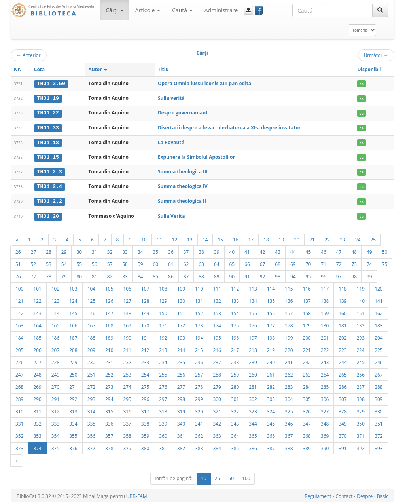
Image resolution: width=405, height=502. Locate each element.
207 (55, 348)
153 (217, 311)
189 (109, 336)
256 (181, 373)
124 (73, 299)
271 (73, 385)
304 (289, 397)
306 (325, 397)
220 (289, 348)
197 (253, 336)
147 (109, 311)
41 (247, 250)
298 (181, 397)
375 (55, 446)
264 (325, 373)
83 (125, 275)
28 (48, 250)
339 (163, 422)
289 (19, 397)
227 (37, 360)
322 (235, 410)
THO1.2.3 (49, 171)
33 (125, 250)
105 (109, 287)
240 (271, 360)
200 (307, 336)
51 (18, 262)
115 (289, 287)
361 (181, 434)
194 (199, 336)
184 (19, 336)
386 (253, 446)
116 (307, 287)
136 (289, 299)
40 (232, 250)
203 (361, 336)
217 (235, 348)
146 (91, 311)
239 (253, 360)
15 (220, 238)
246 (378, 360)
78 (48, 275)
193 (181, 336)
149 (145, 311)
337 (127, 422)
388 (289, 446)
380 (145, 446)
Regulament (318, 494)
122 (37, 299)
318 (163, 410)
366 (271, 434)
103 (73, 287)
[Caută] (380, 10)
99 (369, 275)
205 (19, 348)
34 (140, 250)
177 (271, 324)
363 (217, 434)
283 (289, 385)
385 (235, 446)
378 (109, 446)
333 (55, 422)
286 (342, 385)
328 (342, 410)
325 (289, 410)
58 (125, 262)
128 (145, 299)
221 (307, 348)
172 (181, 324)
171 (163, 324)
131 (199, 299)
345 (271, 422)
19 (281, 238)
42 (262, 250)
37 (186, 250)
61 (171, 262)
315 (109, 410)
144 (55, 311)
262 (289, 373)
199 (289, 336)
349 (342, 422)
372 (378, 434)
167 (91, 324)
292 (73, 397)
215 (199, 348)
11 (159, 238)
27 (33, 250)
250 (73, 373)
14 (205, 238)
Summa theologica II (182, 199)
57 (110, 262)
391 (342, 446)
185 (37, 336)
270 (55, 385)
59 (140, 262)
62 (186, 262)
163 (19, 324)
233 (145, 360)
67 (262, 262)
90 (232, 275)
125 (91, 299)
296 (145, 397)
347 (307, 422)
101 (37, 287)
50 (385, 250)
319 (181, 410)
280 (235, 385)
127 (127, 299)
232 (127, 360)
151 (181, 311)
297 (163, 397)
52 (33, 262)
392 (361, 446)
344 (253, 422)
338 (145, 422)
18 (266, 238)
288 (378, 385)
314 (91, 410)
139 (342, 299)
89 (217, 275)
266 (361, 373)
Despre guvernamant (183, 112)
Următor (376, 55)
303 (271, 397)
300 (217, 397)
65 (232, 262)
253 (127, 373)
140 (361, 299)
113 (253, 287)
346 (289, 422)
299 (199, 397)
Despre (365, 494)
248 (37, 373)
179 (307, 324)
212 (145, 348)
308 (361, 397)
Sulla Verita (171, 214)
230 (91, 360)
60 (155, 262)
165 (55, 324)
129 (163, 299)
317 (145, 410)
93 (277, 275)
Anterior (29, 55)
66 (247, 262)
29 (64, 250)
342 (217, 422)
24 (358, 238)
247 (19, 373)
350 (361, 422)
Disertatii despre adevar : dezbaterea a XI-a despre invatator (229, 127)
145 (73, 311)
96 (323, 275)
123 (55, 299)
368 (307, 434)
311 (37, 410)
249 (55, 373)
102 (55, 287)
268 (19, 385)
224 (361, 348)
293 (91, 397)
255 (163, 373)
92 (262, 275)
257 (199, 373)
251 (91, 373)
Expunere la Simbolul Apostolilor (196, 156)
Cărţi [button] (114, 10)
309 (378, 397)
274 (127, 385)
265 (342, 373)
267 (378, 373)
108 (163, 287)
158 (307, 311)
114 (271, 287)
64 (217, 262)
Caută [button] (182, 10)
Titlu (163, 69)
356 (91, 434)
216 (217, 348)
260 (253, 373)
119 (361, 287)
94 (293, 275)
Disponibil (369, 69)
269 (37, 385)
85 (155, 275)
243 (325, 360)
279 (217, 385)
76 (18, 275)
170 (145, 324)
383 (199, 446)
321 (217, 410)
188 (91, 336)
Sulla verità (171, 98)
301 (235, 397)
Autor (97, 69)
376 (73, 446)
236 (199, 360)
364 (235, 434)
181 (342, 324)
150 (163, 311)
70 (308, 262)
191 (145, 336)
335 (91, 422)
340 (181, 422)
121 (19, 299)
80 (79, 275)
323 (253, 410)
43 (277, 250)
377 (91, 446)
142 (19, 311)
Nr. (17, 69)
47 (339, 250)
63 (201, 262)
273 (109, 385)
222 (325, 348)
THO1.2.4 (49, 185)
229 (73, 360)
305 (307, 397)
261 (271, 373)
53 (48, 262)
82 (110, 275)
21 (312, 238)
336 (109, 422)
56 (94, 262)
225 (378, 348)
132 (217, 299)
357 (109, 434)
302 (253, 397)
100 (19, 287)
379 (127, 446)
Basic (382, 494)
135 (271, 299)
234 (163, 360)
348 (325, 422)
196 (235, 336)
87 (186, 275)
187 (73, 336)
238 (235, 360)
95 (308, 275)
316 (127, 410)
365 (253, 434)
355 (73, 434)
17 (251, 238)
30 (79, 250)
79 (64, 275)
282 (271, 385)
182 (361, 324)
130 (181, 299)
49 (369, 250)
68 (277, 262)
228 (55, 360)
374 (37, 446)
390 (325, 446)
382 (181, 446)
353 (37, 434)
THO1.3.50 (51, 83)
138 (325, 299)
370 (342, 434)
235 (181, 360)
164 (37, 324)
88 (201, 275)
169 (127, 324)
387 (271, 446)
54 (64, 262)
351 (378, 422)
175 (235, 324)
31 (94, 250)
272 (91, 385)
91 (247, 275)
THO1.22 (48, 112)
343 (235, 422)
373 (19, 446)
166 (73, 324)
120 (378, 287)
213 (163, 348)
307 (342, 397)
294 (109, 397)
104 (91, 287)
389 (307, 446)
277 (181, 385)
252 (109, 373)
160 (342, 311)
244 (342, 360)
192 (163, 336)
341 (199, 422)
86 (171, 275)
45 (308, 250)
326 (307, 410)
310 (19, 410)
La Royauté (171, 141)
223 (342, 348)
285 (325, 385)
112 (235, 287)
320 (199, 410)
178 (289, 324)
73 (354, 262)
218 (253, 348)
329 (361, 410)
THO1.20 (48, 214)
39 (217, 250)
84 (140, 275)
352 (19, 434)
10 (144, 238)
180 (325, 324)
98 (354, 275)
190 (127, 336)
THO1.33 (48, 127)
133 (235, 299)
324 (271, 410)
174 (217, 324)
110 (199, 287)
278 (199, 385)
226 (19, 360)
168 (109, 324)
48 (354, 250)
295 (127, 397)
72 (339, 262)
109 (181, 287)
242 (307, 360)
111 (217, 287)
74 (369, 262)
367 (289, 434)
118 (342, 287)
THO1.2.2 (49, 199)
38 (201, 250)
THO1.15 (48, 156)
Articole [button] (147, 10)
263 (307, 373)
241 (289, 360)
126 (109, 299)
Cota (39, 69)
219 (271, 348)
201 (325, 336)
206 (37, 348)
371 (361, 434)
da (362, 83)
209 (91, 348)
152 (199, 311)
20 (296, 238)
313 (73, 410)
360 (163, 434)
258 (217, 373)
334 (73, 422)
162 (378, 311)
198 (271, 336)
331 (19, 422)
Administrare (221, 10)
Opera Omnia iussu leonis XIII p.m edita (204, 83)
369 (325, 434)
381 (163, 446)
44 (293, 250)
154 (235, 311)
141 (378, 299)
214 (181, 348)
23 (342, 238)
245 (361, 360)
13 (190, 238)
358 (127, 434)
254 (145, 373)
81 (94, 275)
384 (217, 446)
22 (327, 238)
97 (339, 275)
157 (289, 311)
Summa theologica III (183, 170)
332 (37, 422)
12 (174, 238)
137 (307, 299)
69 (293, 262)
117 (325, 287)
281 (253, 385)
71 (323, 262)
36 (171, 250)
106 (127, 287)
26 (18, 250)
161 (361, 311)
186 (55, 336)
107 (145, 287)
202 (342, 336)
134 (253, 299)
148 (127, 311)
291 (55, 397)
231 (109, 360)
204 (378, 336)
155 (253, 311)
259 (235, 373)
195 (217, 336)
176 (253, 324)
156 (271, 311)
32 (110, 250)
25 (373, 238)
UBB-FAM (136, 494)
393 (378, 446)
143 (37, 311)
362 (199, 434)
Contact (343, 494)
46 (323, 250)
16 (235, 238)
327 (325, 410)
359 (145, 434)
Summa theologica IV (183, 185)
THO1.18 (48, 141)
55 (79, 262)
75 (385, 262)
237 (217, 360)
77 (33, 275)
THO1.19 (48, 98)
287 (361, 385)
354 (55, 434)
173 (199, 324)
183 (378, 324)
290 (37, 397)
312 (55, 410)
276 (163, 385)
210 (109, 348)
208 (73, 348)
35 (155, 250)
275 (145, 385)
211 (127, 348)
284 (307, 385)
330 (378, 410)
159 (325, 311)
